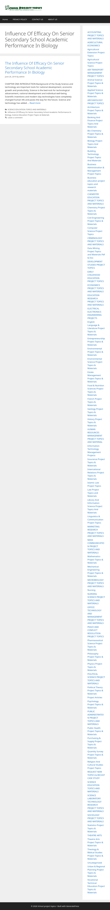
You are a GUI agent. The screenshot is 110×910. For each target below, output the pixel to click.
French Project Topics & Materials (95, 402)
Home (5, 19)
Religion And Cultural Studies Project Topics (95, 764)
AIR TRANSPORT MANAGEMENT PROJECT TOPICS (96, 72)
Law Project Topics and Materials (93, 492)
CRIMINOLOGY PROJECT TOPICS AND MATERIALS (96, 241)
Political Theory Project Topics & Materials (95, 690)
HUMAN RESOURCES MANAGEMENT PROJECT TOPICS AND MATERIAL (96, 435)
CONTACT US (37, 19)
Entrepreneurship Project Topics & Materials (96, 341)
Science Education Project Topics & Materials (30, 115)
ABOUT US (52, 19)
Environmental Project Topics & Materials (95, 351)
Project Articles (95, 697)
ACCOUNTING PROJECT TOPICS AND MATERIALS (96, 35)
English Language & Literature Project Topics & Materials (96, 328)
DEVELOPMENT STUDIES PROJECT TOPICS (96, 264)
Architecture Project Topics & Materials (95, 110)
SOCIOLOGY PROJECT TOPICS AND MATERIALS (96, 818)
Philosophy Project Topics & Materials (95, 656)
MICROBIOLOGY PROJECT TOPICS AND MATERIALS (96, 583)
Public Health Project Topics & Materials (95, 731)
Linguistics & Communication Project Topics (95, 519)
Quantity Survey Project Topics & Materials (95, 754)
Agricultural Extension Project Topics (96, 52)
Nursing (91, 590)
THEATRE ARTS (95, 835)
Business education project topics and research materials (96, 184)
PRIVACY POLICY (20, 19)
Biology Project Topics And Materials (95, 144)
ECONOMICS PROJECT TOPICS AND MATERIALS (96, 288)
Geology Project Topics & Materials (95, 412)
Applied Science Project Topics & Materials (95, 93)
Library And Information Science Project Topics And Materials (95, 506)
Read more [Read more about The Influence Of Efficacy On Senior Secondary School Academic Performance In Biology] (35, 103)
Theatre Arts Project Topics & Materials (95, 842)
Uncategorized (95, 862)
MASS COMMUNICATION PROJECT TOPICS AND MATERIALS (96, 546)
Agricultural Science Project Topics (95, 62)
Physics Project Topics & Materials (95, 667)
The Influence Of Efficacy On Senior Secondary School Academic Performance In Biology (34, 68)
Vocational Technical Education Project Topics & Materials (96, 886)
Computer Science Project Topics (95, 231)
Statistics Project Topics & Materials (96, 828)
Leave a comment (15, 117)
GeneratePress (72, 906)
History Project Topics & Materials (95, 422)
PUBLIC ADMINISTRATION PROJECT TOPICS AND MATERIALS (96, 718)
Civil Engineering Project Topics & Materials (96, 221)
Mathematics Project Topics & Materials (95, 559)
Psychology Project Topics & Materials (95, 704)
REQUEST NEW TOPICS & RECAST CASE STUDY (96, 775)
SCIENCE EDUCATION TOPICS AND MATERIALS (27, 109)
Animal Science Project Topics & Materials (95, 83)
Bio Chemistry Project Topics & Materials (95, 133)
